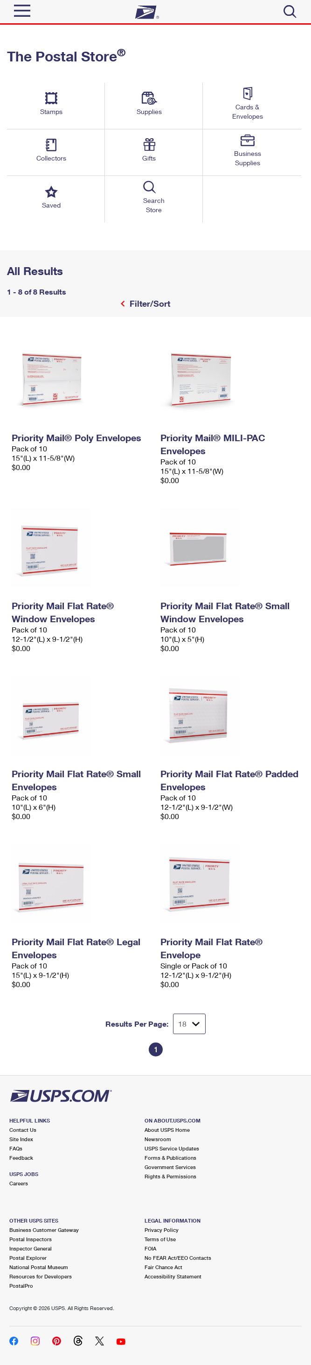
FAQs (15, 1148)
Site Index (21, 1139)
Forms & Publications (170, 1158)
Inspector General (30, 1248)
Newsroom (158, 1139)
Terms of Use (160, 1239)
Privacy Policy (162, 1230)
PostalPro (21, 1286)
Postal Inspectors (30, 1239)
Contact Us (22, 1130)
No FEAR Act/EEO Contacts (178, 1258)
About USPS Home (167, 1130)
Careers (18, 1183)
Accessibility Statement (173, 1276)
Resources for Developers (40, 1276)
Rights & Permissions (170, 1176)
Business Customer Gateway (44, 1230)
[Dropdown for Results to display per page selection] (189, 1024)
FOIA (150, 1248)
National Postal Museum (38, 1267)
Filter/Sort (148, 303)
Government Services (170, 1167)
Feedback (21, 1158)
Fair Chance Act (163, 1267)
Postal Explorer (28, 1258)
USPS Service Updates (172, 1148)
